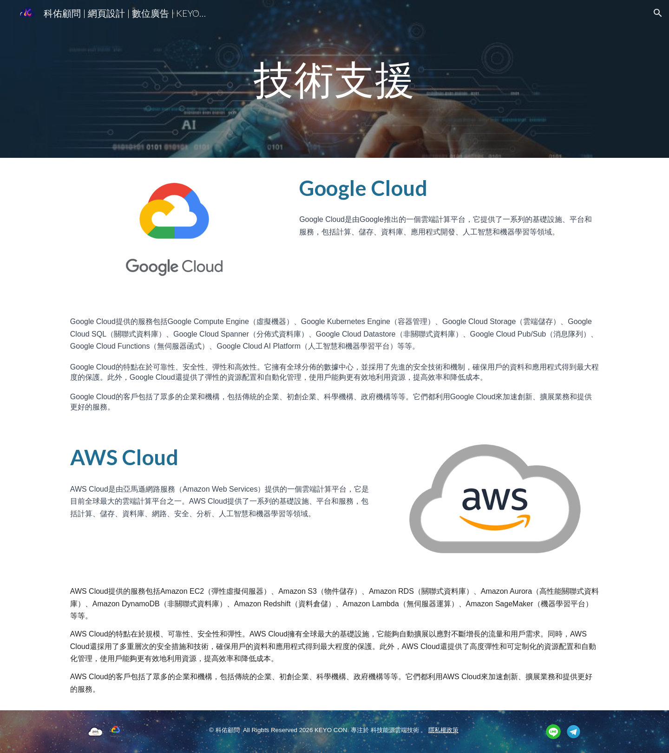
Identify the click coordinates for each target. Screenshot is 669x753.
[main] (334, 78)
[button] (658, 13)
